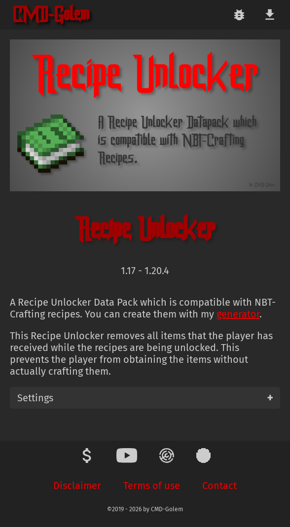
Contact (219, 486)
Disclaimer (77, 486)
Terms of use (151, 486)
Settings (35, 398)
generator (238, 314)
